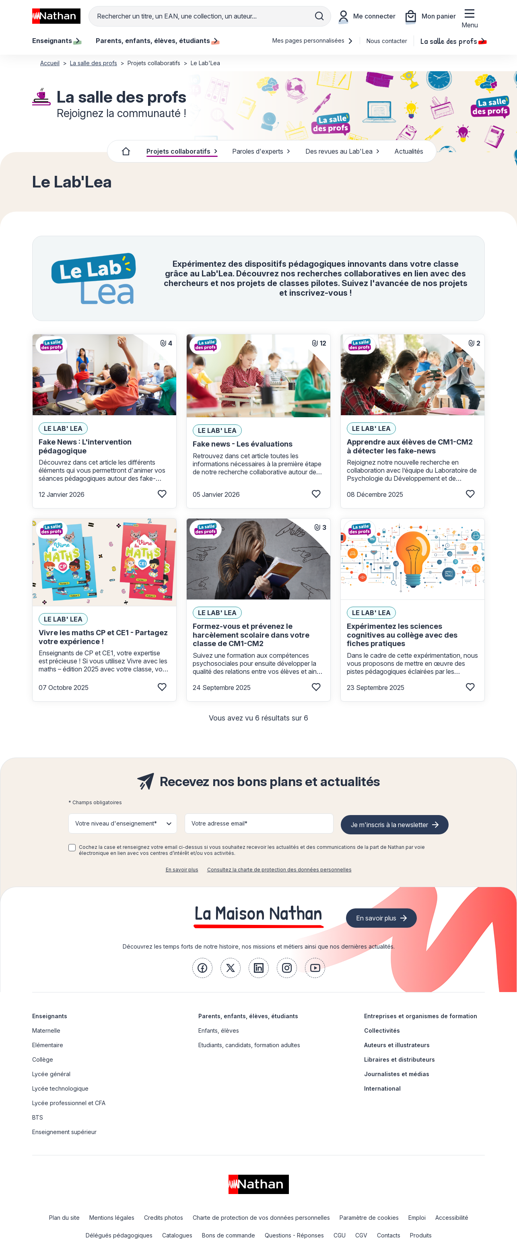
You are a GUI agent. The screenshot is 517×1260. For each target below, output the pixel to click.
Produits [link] (421, 1235)
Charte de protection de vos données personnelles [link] (261, 1217)
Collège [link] (42, 1059)
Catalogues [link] (177, 1235)
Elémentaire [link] (47, 1045)
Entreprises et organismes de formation (420, 1016)
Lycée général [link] (51, 1074)
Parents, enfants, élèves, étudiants (248, 1016)
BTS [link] (37, 1117)
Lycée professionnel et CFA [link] (68, 1102)
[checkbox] (72, 847)
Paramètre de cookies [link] (369, 1217)
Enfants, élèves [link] (218, 1030)
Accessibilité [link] (451, 1217)
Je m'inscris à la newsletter (389, 825)
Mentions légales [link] (111, 1217)
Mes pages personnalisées (312, 40)
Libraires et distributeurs (399, 1059)
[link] (202, 968)
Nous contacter (387, 40)
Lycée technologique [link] (60, 1088)
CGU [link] (340, 1235)
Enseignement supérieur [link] (64, 1131)
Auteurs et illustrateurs (397, 1045)
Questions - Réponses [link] (294, 1235)
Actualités (408, 151)
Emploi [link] (417, 1217)
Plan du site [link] (64, 1217)
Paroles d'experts (261, 151)
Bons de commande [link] (228, 1235)
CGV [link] (361, 1235)
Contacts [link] (388, 1235)
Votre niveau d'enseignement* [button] (116, 823)
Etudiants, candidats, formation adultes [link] (249, 1045)
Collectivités (382, 1030)
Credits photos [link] (163, 1217)
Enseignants (49, 1016)
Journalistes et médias (396, 1074)
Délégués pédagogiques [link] (119, 1235)
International (382, 1088)
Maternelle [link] (46, 1030)
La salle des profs (452, 41)
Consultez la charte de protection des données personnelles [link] (279, 870)
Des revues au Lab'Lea (342, 151)
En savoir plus (182, 870)
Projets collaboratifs (182, 151)
